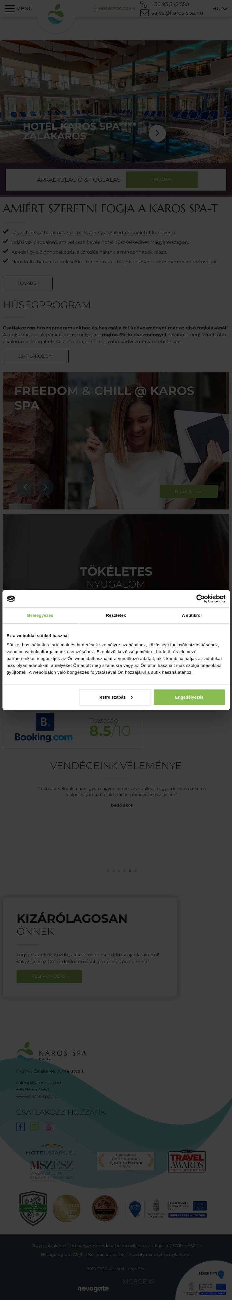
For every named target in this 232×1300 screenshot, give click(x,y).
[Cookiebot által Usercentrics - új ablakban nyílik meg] (200, 598)
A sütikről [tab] (192, 615)
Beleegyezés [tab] (40, 615)
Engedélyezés (189, 696)
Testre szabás (115, 696)
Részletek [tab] (116, 615)
